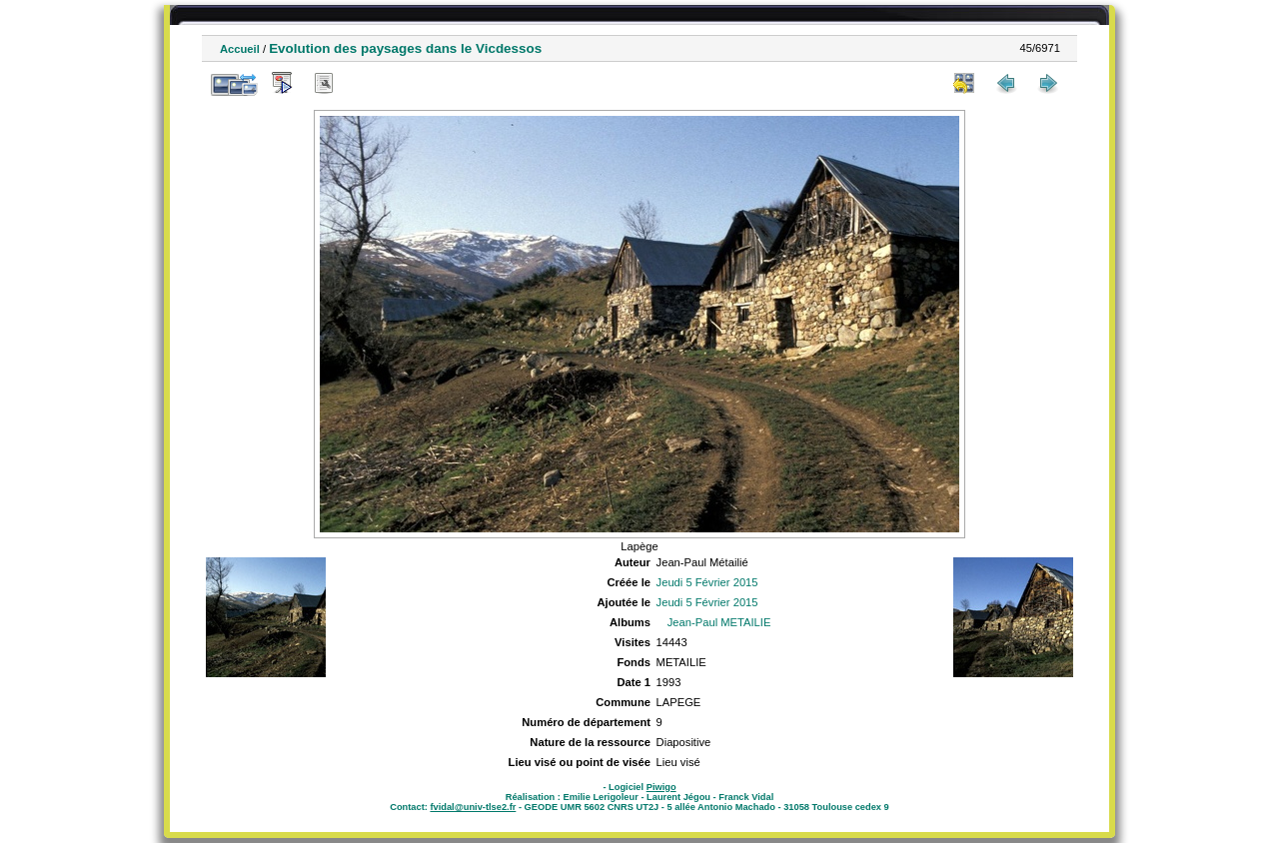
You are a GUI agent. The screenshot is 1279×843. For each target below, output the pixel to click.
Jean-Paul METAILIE (719, 622)
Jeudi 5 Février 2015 (707, 582)
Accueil (240, 49)
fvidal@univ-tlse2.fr (473, 807)
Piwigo (661, 787)
